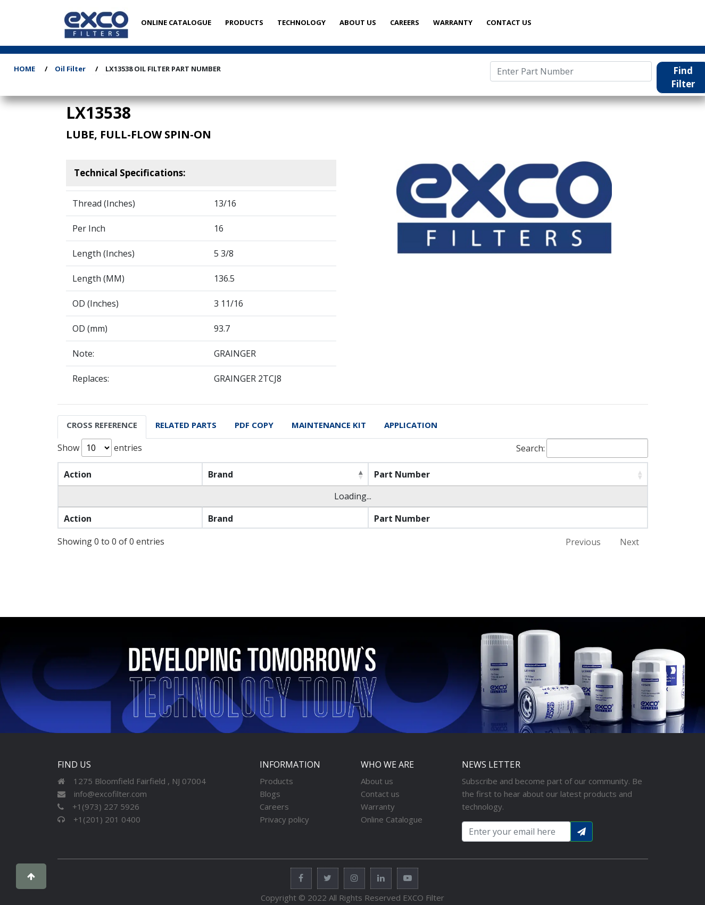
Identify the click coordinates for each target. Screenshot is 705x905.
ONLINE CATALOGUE (176, 22)
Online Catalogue (391, 819)
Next (629, 542)
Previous (583, 542)
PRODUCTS (244, 22)
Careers (274, 806)
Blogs (270, 793)
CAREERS (404, 22)
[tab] (101, 427)
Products (276, 781)
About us (377, 781)
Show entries (99, 448)
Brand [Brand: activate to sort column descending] (220, 474)
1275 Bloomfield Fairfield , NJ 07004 (131, 781)
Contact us (380, 793)
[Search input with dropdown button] (516, 831)
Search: (582, 448)
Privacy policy (284, 819)
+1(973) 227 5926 (98, 806)
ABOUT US (357, 22)
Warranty (378, 806)
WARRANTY (452, 22)
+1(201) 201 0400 (98, 819)
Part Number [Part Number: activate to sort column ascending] (402, 474)
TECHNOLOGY (301, 22)
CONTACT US (509, 22)
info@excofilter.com (102, 793)
